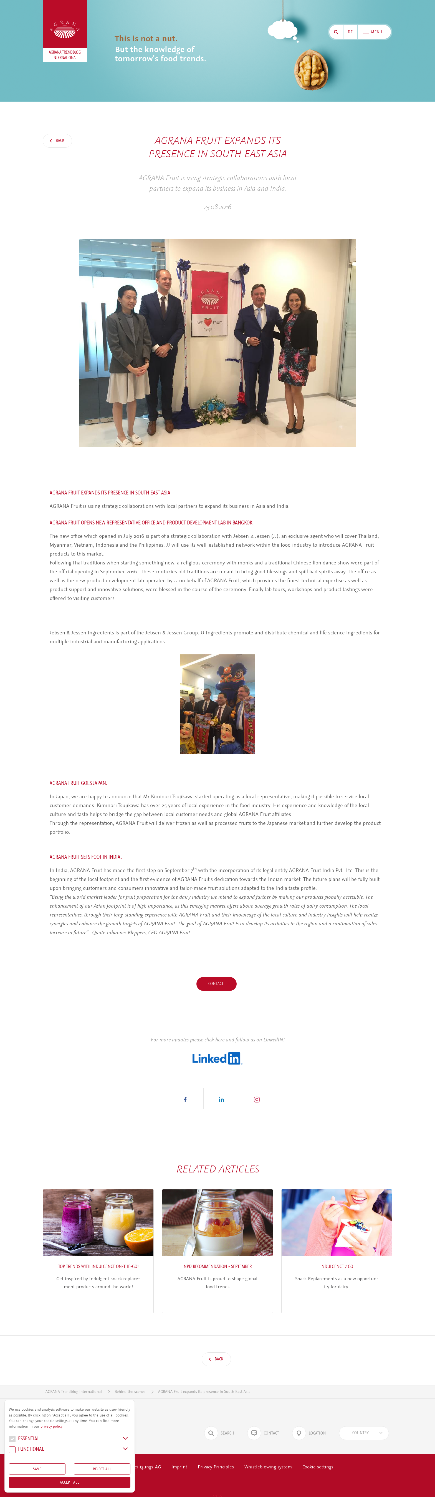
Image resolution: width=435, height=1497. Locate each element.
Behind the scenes (130, 1376)
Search (219, 1418)
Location (309, 1418)
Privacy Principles (216, 1452)
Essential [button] (24, 1439)
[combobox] (364, 1418)
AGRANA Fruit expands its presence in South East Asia (204, 1376)
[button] (185, 1098)
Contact (216, 983)
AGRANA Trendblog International (73, 1376)
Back (60, 140)
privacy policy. (52, 1426)
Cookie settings (317, 1452)
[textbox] (361, 1418)
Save (37, 1468)
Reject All (102, 1468)
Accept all (69, 1482)
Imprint (179, 1452)
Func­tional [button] (26, 1450)
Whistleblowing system (268, 1452)
